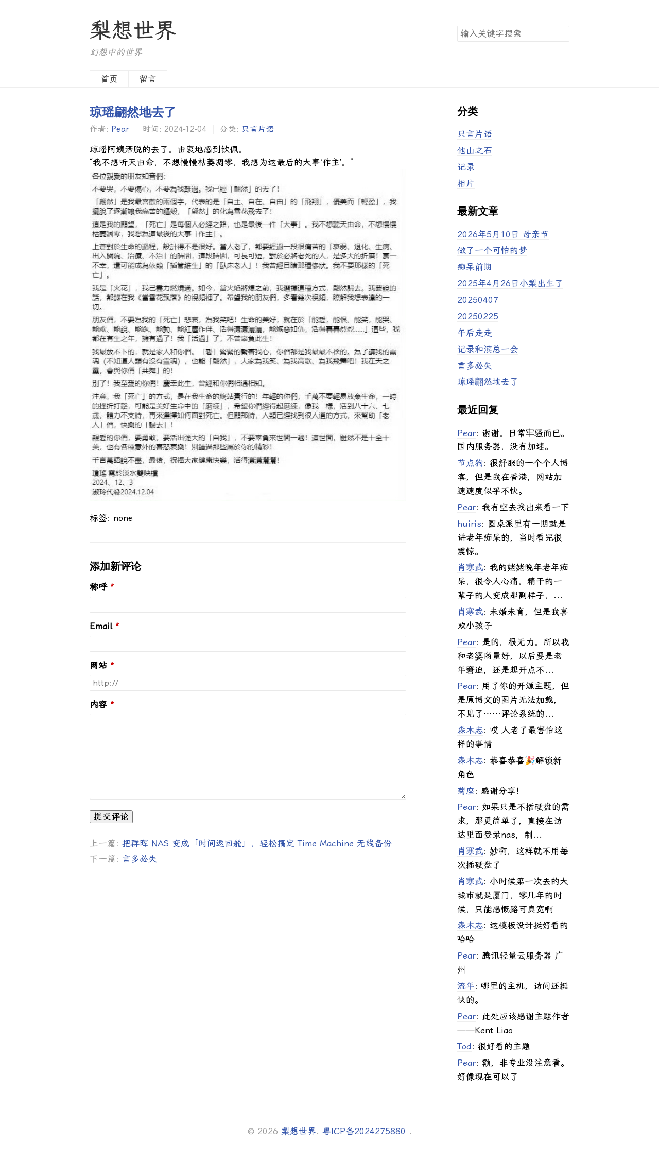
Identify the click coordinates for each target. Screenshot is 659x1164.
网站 (98, 665)
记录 (466, 167)
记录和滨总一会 (487, 349)
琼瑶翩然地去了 (133, 112)
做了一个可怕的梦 (492, 250)
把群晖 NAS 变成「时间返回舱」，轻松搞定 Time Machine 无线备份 (257, 843)
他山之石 (474, 150)
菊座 (466, 791)
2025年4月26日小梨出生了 (510, 283)
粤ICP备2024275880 (364, 1131)
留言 (148, 79)
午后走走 (474, 332)
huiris (469, 523)
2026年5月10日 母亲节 (503, 234)
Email (101, 626)
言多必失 (139, 859)
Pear (120, 129)
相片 (466, 183)
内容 (98, 704)
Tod (464, 1046)
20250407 (477, 299)
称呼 (98, 587)
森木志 (470, 730)
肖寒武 (470, 567)
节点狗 (470, 463)
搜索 (561, 33)
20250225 (477, 316)
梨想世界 (133, 30)
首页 (109, 79)
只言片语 (257, 129)
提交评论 (111, 816)
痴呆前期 (474, 267)
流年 (466, 986)
